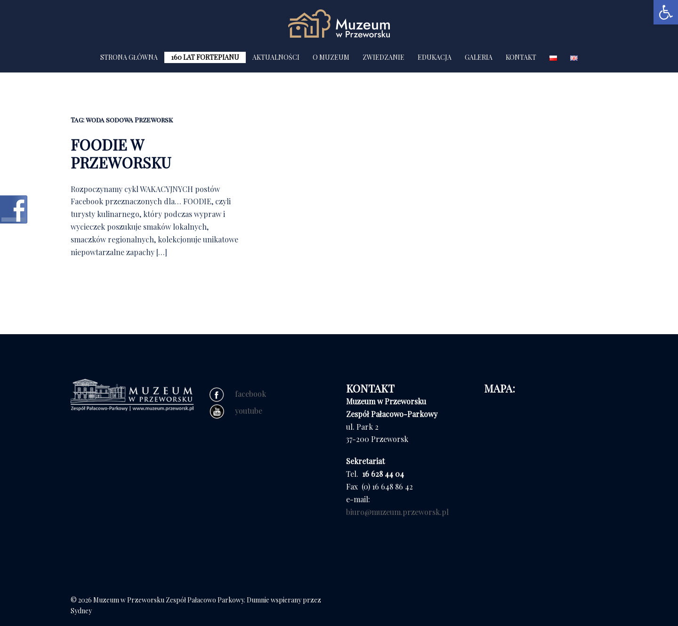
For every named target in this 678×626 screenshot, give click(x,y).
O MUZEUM (331, 57)
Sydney (81, 610)
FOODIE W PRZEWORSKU (121, 153)
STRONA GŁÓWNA (129, 57)
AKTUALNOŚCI (275, 57)
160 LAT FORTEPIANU (205, 57)
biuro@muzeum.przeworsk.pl (397, 512)
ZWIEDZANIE (383, 57)
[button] (666, 12)
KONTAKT (521, 57)
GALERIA (478, 57)
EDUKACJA (435, 57)
